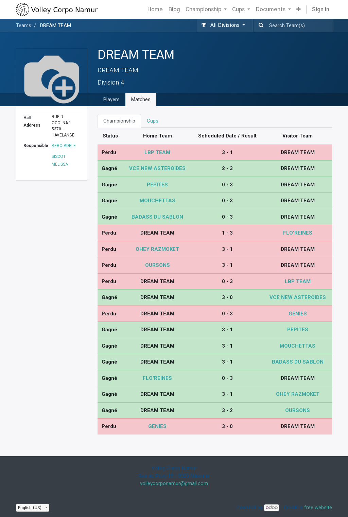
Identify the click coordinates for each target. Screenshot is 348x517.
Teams (23, 25)
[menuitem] (155, 9)
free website (318, 507)
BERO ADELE (64, 145)
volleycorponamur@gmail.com (174, 483)
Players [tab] (111, 99)
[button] (298, 9)
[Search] (259, 25)
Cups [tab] (152, 121)
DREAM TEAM (55, 25)
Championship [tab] (119, 121)
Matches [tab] (141, 99)
